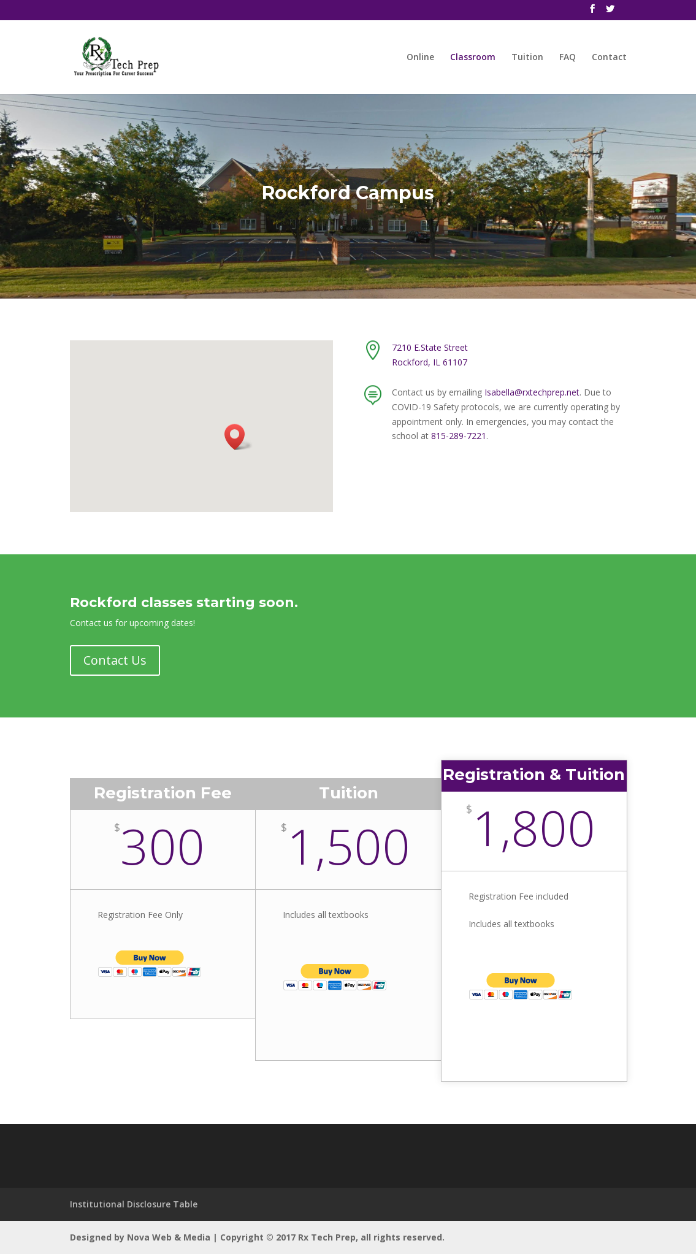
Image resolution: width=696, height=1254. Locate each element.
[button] (238, 437)
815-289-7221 (458, 436)
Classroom (472, 58)
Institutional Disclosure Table (133, 1204)
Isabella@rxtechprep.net (531, 392)
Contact (609, 58)
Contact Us (115, 660)
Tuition (527, 58)
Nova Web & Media (168, 1237)
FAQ (567, 58)
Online (420, 58)
